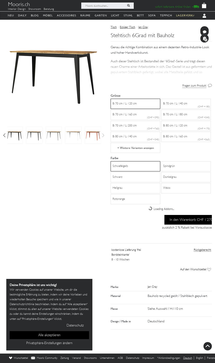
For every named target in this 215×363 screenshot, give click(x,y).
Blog (35, 15)
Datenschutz (132, 358)
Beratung (49, 9)
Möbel (48, 15)
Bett (140, 15)
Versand (76, 358)
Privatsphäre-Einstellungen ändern (49, 343)
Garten (101, 15)
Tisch (114, 27)
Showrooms (90, 358)
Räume (85, 15)
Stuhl (128, 15)
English (199, 358)
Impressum (148, 358)
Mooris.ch (19, 5)
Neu (11, 15)
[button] (4, 135)
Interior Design (17, 9)
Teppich (166, 15)
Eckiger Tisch (127, 27)
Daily (22, 15)
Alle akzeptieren (49, 335)
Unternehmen (107, 358)
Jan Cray (143, 27)
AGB (120, 358)
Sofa (152, 15)
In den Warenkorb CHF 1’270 (191, 220)
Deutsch (187, 358)
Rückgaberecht (202, 250)
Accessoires (66, 15)
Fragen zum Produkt (194, 86)
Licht (115, 15)
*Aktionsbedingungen (168, 358)
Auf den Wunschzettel (195, 269)
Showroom (34, 9)
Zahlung (64, 358)
